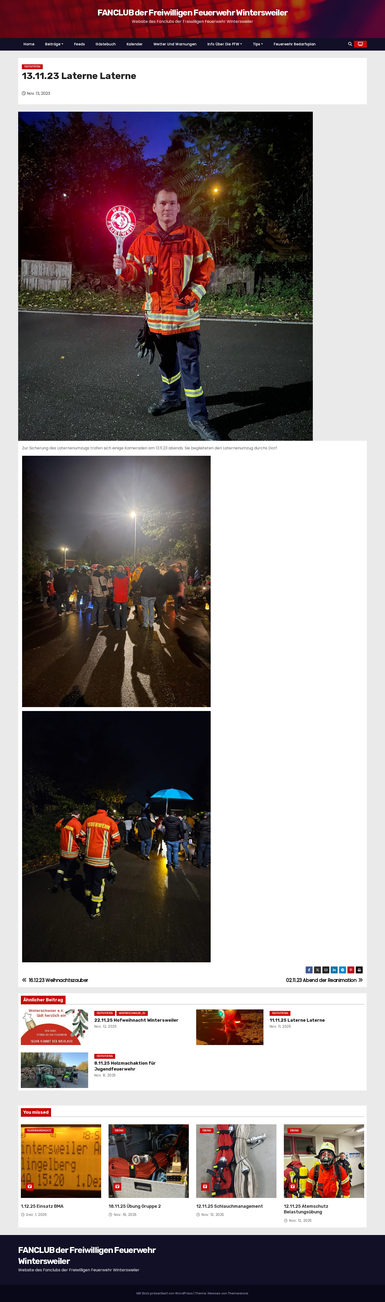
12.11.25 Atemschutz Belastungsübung (306, 1209)
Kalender (135, 44)
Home (29, 44)
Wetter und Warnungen (175, 44)
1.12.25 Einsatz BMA (42, 1206)
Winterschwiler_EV (132, 1013)
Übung (119, 1130)
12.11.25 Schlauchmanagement (229, 1206)
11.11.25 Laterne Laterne (297, 1020)
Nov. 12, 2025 (105, 1026)
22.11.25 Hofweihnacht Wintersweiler (136, 1020)
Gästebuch (106, 44)
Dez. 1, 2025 (36, 1214)
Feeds (79, 44)
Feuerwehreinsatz (39, 1130)
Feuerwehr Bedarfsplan (295, 44)
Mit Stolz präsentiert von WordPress (165, 1293)
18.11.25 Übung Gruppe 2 (135, 1206)
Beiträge (54, 44)
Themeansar (238, 1293)
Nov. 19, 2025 (125, 1214)
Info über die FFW (224, 44)
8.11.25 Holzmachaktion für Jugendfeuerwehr (125, 1066)
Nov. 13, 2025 (213, 1214)
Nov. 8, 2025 (105, 1075)
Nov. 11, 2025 (280, 1026)
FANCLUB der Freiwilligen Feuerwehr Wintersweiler (192, 13)
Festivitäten (32, 66)
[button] (350, 44)
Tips (258, 44)
